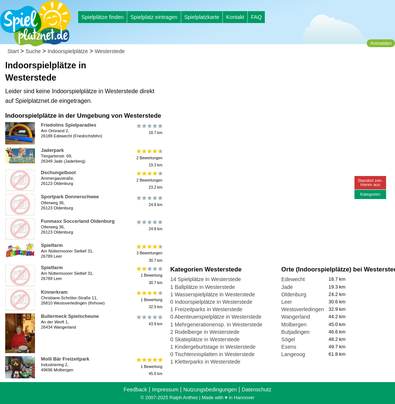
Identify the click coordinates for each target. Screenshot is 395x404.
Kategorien (370, 194)
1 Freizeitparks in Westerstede (206, 309)
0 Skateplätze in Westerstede (205, 339)
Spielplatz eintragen (153, 17)
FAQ (256, 17)
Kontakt (235, 17)
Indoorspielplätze (68, 51)
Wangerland (295, 317)
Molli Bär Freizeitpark (65, 359)
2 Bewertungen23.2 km (149, 180)
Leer (286, 302)
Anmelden (381, 43)
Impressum (165, 389)
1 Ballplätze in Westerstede (202, 287)
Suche (33, 51)
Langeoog (293, 354)
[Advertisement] (255, 70)
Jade (287, 287)
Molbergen (293, 325)
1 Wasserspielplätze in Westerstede (212, 294)
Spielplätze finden (102, 17)
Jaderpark (52, 150)
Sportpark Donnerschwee (70, 196)
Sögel (288, 339)
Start (13, 51)
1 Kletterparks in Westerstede (205, 362)
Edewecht (293, 279)
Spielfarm (52, 245)
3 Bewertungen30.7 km (149, 253)
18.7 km (149, 129)
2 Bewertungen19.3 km (149, 158)
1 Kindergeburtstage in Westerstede (213, 347)
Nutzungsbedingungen (210, 389)
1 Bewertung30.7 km (149, 275)
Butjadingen (295, 332)
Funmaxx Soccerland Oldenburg (78, 221)
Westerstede (110, 51)
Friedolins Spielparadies (68, 125)
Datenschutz (257, 389)
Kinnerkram (54, 292)
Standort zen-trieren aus (370, 182)
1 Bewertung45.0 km (149, 367)
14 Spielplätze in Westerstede (205, 279)
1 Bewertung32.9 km (149, 300)
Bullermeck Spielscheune (70, 316)
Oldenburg (293, 294)
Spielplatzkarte (201, 17)
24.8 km (149, 200)
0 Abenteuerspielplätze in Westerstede (215, 317)
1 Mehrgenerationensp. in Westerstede (216, 325)
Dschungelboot (58, 172)
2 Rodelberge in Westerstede (205, 332)
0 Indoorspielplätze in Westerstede (211, 302)
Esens (288, 347)
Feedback (135, 389)
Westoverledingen (302, 309)
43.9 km (149, 320)
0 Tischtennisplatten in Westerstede (212, 354)
